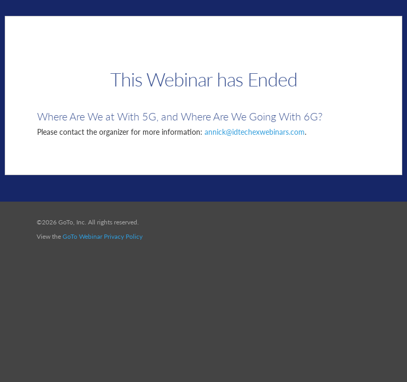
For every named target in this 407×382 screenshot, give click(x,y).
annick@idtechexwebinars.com (255, 131)
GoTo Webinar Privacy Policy (103, 236)
